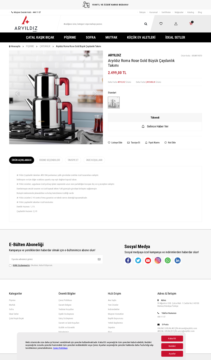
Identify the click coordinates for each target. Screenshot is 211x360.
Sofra (11, 309)
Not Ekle (170, 142)
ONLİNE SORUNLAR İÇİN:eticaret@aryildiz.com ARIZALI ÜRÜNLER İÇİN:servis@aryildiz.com (177, 329)
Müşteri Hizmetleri (116, 314)
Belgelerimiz (64, 332)
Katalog (190, 12)
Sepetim (111, 327)
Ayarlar (172, 354)
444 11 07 (161, 316)
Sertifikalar (166, 12)
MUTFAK (111, 37)
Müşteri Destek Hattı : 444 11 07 (25, 12)
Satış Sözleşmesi (66, 318)
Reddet (172, 346)
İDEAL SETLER (175, 37)
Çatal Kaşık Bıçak (16, 318)
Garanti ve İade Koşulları (69, 323)
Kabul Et (172, 338)
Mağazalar (179, 12)
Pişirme (12, 300)
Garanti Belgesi (65, 305)
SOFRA (91, 37)
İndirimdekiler (114, 309)
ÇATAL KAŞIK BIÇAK (40, 37)
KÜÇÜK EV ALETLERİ (141, 37)
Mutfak (12, 305)
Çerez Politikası (60, 348)
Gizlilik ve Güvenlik (67, 327)
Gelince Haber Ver (155, 126)
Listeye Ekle (115, 142)
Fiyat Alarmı (152, 142)
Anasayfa (14, 46)
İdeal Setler (14, 314)
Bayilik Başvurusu (115, 318)
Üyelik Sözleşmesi (66, 314)
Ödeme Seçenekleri (49, 160)
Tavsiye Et (133, 142)
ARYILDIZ (114, 55)
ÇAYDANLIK (45, 46)
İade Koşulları (94, 160)
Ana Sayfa (112, 300)
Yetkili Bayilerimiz (115, 323)
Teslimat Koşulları (66, 309)
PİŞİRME (70, 37)
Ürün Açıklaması (21, 160)
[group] (56, 97)
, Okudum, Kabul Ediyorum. (31, 265)
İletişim (142, 12)
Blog (200, 12)
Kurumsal (154, 12)
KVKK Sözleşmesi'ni (21, 265)
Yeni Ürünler (113, 305)
